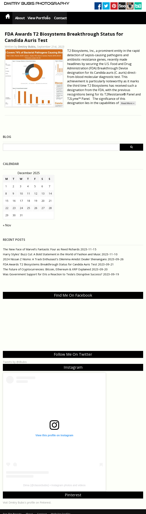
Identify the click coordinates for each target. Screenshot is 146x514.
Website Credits (61, 510)
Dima (26, 481)
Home (7, 16)
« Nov (7, 221)
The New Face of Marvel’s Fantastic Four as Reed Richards (41, 245)
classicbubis (41, 481)
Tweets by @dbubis (15, 358)
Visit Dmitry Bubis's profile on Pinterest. (27, 498)
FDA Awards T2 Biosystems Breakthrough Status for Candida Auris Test (50, 260)
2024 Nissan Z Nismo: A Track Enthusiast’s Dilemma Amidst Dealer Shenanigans (55, 255)
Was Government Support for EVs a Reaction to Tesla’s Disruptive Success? (52, 270)
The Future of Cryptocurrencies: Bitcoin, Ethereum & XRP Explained (47, 265)
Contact (63, 16)
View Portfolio (37, 16)
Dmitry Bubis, (27, 42)
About (19, 16)
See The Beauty (12, 510)
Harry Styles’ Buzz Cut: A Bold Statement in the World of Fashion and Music (52, 250)
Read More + (127, 99)
